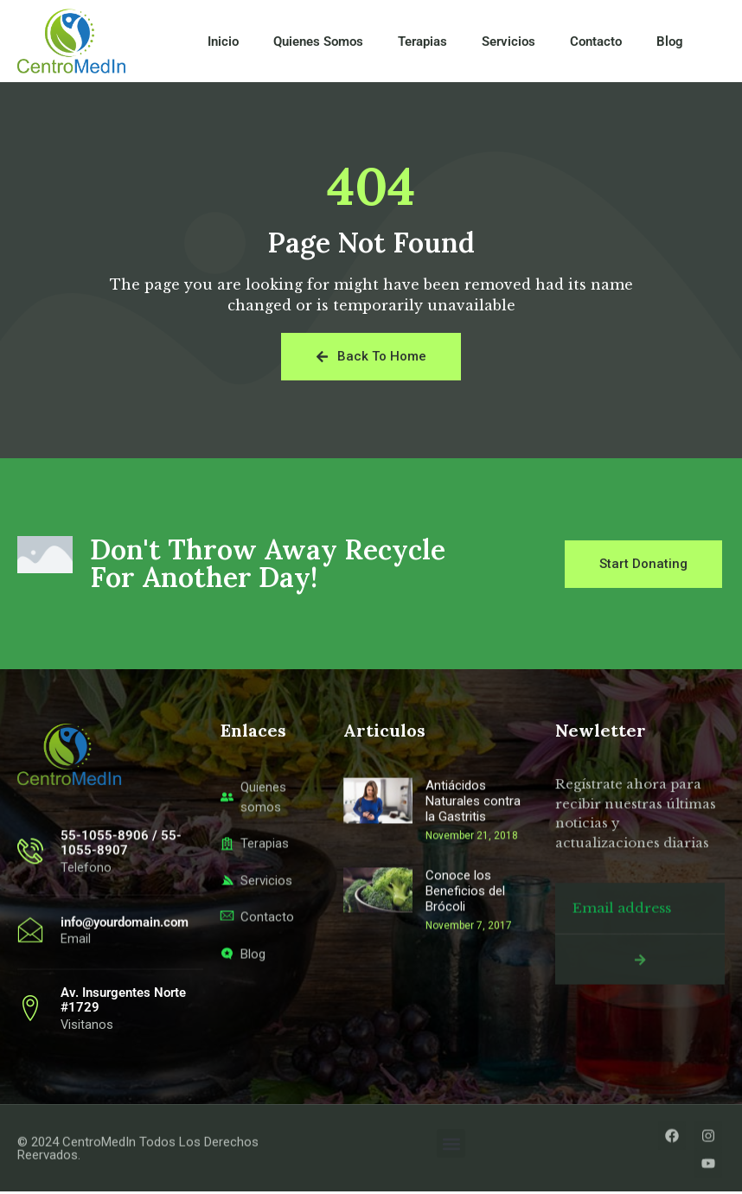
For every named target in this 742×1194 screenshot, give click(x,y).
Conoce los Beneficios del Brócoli (465, 1023)
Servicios (508, 41)
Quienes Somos (318, 41)
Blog (669, 41)
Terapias (422, 41)
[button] (451, 1146)
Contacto (596, 41)
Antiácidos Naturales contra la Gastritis (473, 934)
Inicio (223, 41)
